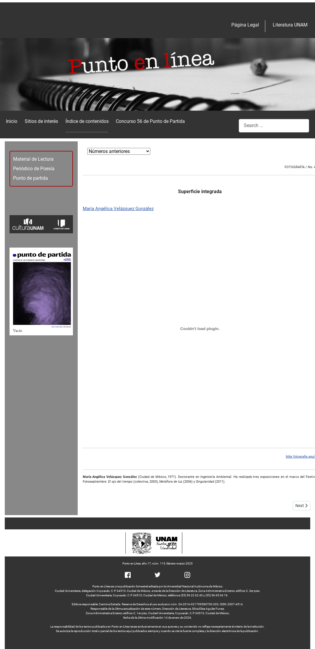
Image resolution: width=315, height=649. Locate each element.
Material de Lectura (33, 159)
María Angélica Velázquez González (118, 208)
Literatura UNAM (290, 25)
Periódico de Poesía (33, 168)
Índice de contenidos (87, 121)
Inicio (11, 121)
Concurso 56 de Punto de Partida (150, 121)
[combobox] (274, 125)
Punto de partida (30, 178)
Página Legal (245, 25)
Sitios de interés (41, 121)
